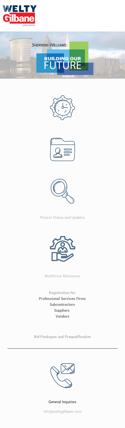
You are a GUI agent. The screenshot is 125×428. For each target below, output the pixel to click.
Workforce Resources (62, 276)
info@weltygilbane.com (62, 411)
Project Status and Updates (62, 217)
